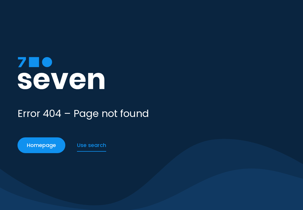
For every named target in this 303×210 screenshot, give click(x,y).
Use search (91, 145)
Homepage (41, 145)
